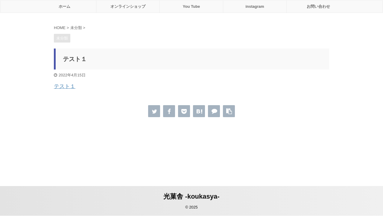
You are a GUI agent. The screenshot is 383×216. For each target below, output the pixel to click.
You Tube (191, 6)
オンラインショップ (127, 6)
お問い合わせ (318, 6)
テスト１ (64, 86)
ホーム (64, 6)
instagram (254, 6)
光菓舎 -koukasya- (191, 196)
